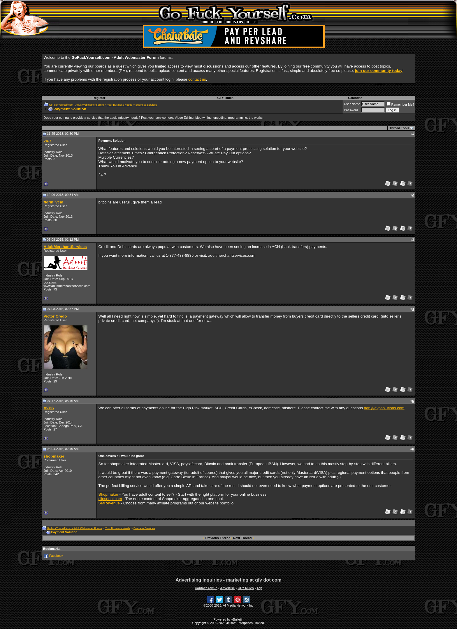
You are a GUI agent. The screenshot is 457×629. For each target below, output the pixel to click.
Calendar (355, 98)
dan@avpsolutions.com (384, 408)
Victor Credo (55, 316)
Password (351, 110)
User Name (352, 104)
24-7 (48, 141)
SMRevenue (109, 503)
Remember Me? (400, 104)
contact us (197, 79)
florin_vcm (53, 202)
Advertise (227, 588)
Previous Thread (218, 538)
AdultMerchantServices (65, 246)
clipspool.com (110, 499)
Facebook (56, 555)
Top (259, 588)
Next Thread (242, 538)
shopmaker (54, 456)
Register (98, 98)
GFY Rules (225, 98)
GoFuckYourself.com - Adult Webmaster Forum (76, 104)
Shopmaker (108, 494)
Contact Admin (206, 588)
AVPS (49, 408)
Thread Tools (399, 128)
